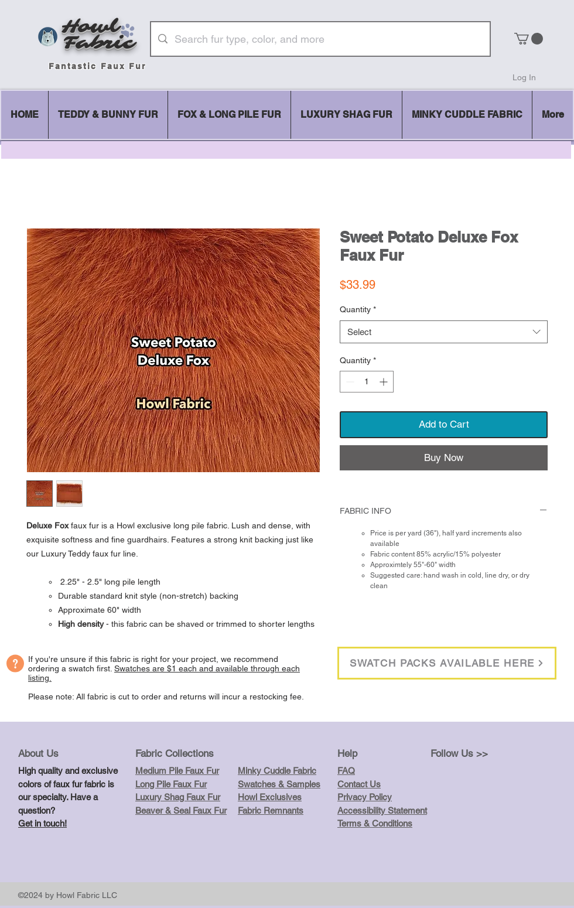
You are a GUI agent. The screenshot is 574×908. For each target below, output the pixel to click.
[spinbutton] (366, 381)
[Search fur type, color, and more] (320, 39)
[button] (528, 39)
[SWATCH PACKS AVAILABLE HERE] (446, 663)
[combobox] (444, 331)
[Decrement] (348, 381)
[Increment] (384, 381)
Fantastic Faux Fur (97, 66)
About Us (38, 753)
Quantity (358, 309)
